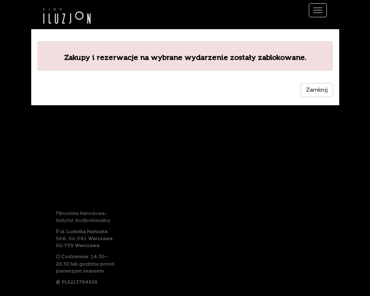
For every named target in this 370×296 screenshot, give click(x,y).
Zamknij (317, 89)
